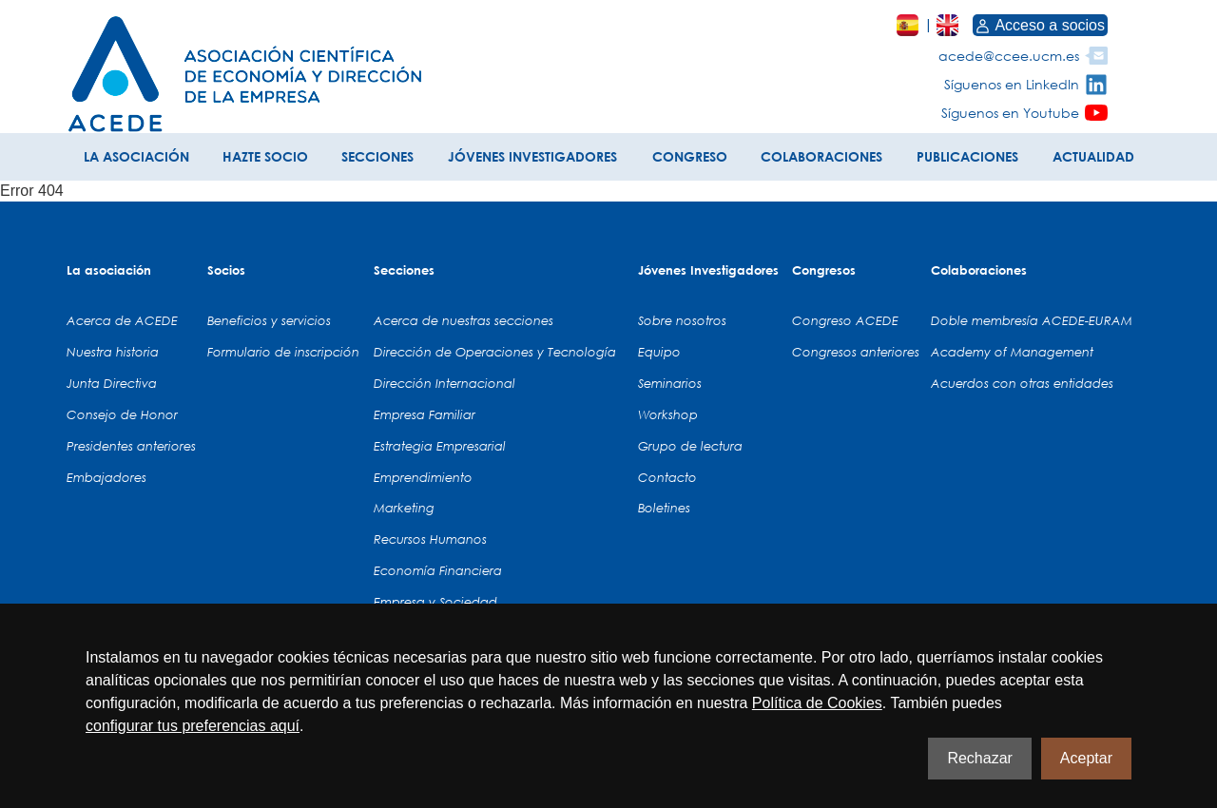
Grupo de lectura (690, 445)
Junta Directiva (112, 383)
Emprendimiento (423, 477)
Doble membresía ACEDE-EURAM (1031, 320)
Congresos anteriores (855, 351)
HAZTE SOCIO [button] (265, 156)
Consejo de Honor (122, 414)
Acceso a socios (1040, 25)
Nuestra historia (113, 351)
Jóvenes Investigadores (708, 270)
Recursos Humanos (430, 539)
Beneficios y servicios (269, 320)
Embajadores (106, 477)
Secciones (404, 270)
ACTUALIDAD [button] (1093, 156)
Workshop (668, 414)
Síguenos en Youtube (1010, 113)
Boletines (664, 507)
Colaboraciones (979, 270)
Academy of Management (1012, 351)
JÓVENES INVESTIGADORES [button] (532, 156)
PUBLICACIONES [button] (967, 156)
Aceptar (1086, 758)
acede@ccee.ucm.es (1008, 56)
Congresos (824, 270)
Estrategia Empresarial (440, 445)
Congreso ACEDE (845, 320)
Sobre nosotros (682, 320)
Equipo (659, 351)
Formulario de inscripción (283, 351)
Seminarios (670, 383)
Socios (226, 270)
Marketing (404, 507)
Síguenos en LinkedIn (1011, 84)
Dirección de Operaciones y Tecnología (495, 351)
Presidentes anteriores (131, 445)
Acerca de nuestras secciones (463, 320)
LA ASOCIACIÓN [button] (136, 156)
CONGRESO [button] (689, 156)
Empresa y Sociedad (435, 601)
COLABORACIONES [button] (821, 156)
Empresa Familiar (424, 414)
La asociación (109, 270)
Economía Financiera (438, 570)
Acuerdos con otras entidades (1022, 383)
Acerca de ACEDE (122, 320)
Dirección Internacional (444, 383)
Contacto (667, 477)
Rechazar (979, 758)
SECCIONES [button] (377, 156)
